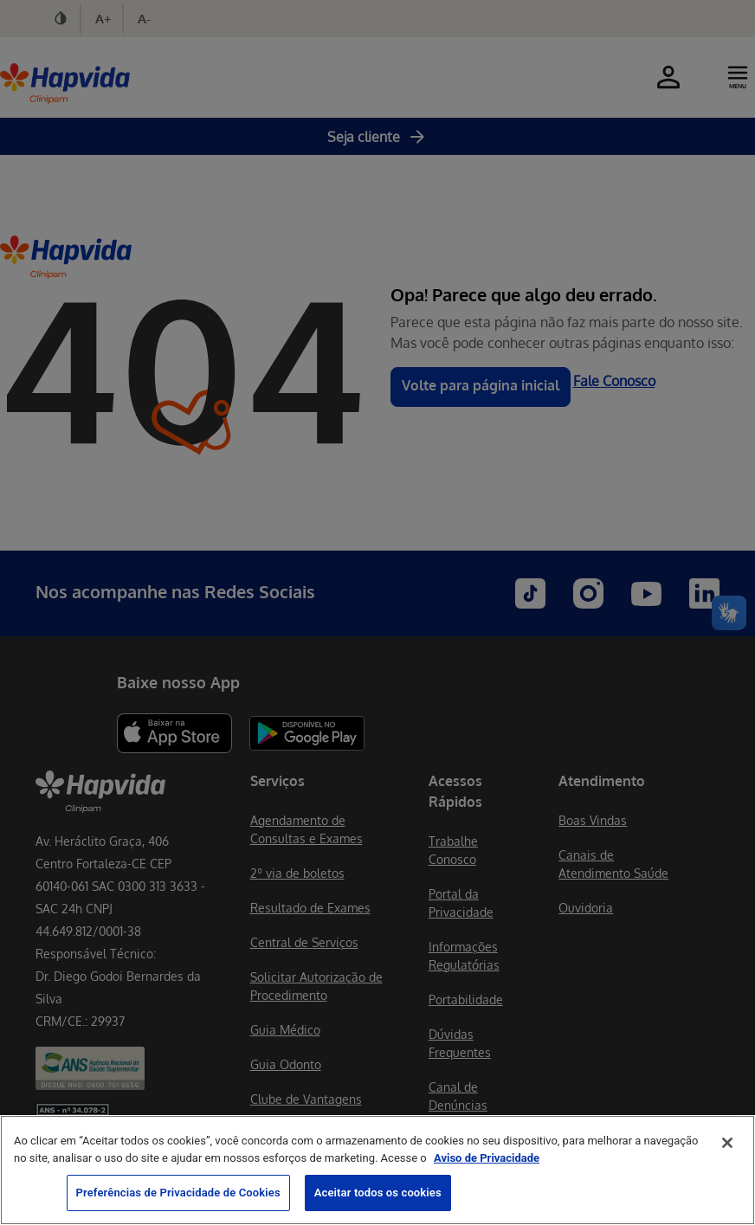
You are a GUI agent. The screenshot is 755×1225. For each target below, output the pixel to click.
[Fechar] (727, 1143)
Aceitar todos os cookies (378, 1192)
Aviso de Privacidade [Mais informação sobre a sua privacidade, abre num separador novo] (486, 1157)
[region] (377, 1170)
